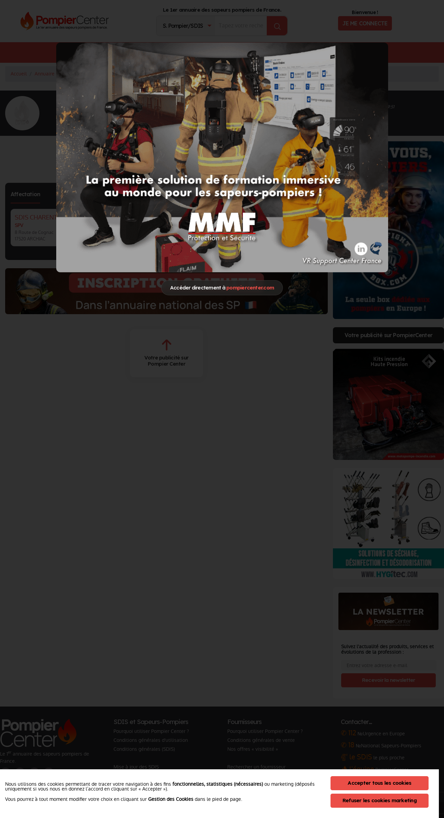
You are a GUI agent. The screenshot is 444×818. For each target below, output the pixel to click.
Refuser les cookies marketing (380, 800)
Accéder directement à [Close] (222, 287)
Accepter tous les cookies (379, 783)
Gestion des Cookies (170, 799)
